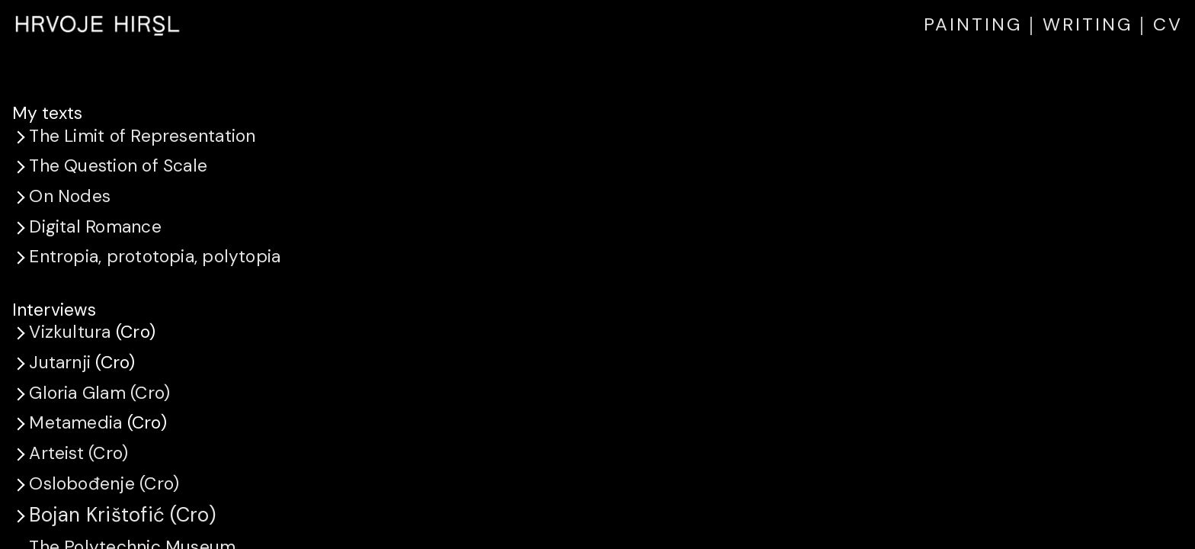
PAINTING (973, 24)
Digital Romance (95, 226)
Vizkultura (70, 331)
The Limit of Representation (142, 135)
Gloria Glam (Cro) (99, 392)
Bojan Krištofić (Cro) (122, 515)
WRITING (1088, 24)
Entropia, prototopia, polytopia (154, 256)
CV (1168, 24)
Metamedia (75, 422)
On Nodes (70, 196)
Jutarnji (60, 362)
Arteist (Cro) (78, 452)
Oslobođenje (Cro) (104, 483)
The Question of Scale (118, 165)
